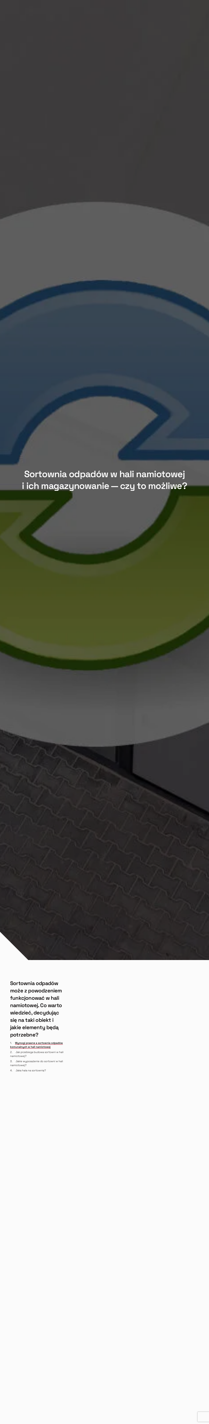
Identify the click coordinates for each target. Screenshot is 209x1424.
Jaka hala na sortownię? (31, 1070)
